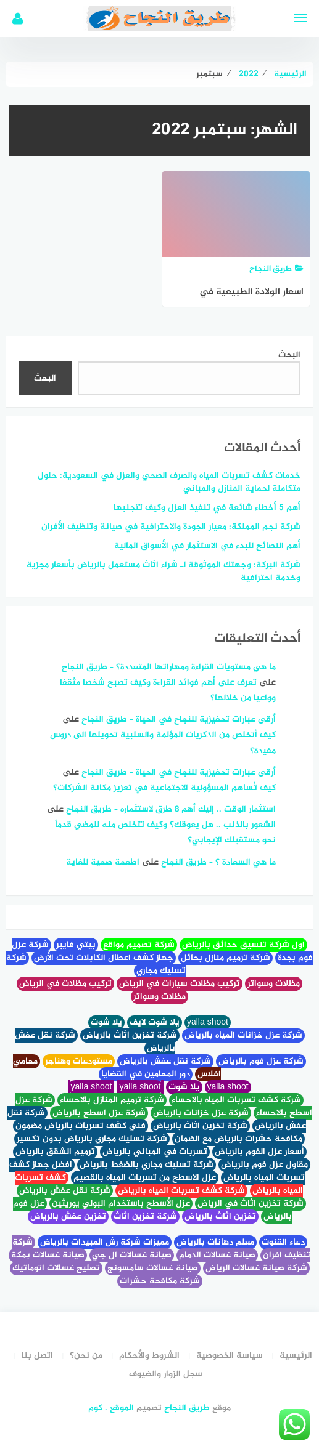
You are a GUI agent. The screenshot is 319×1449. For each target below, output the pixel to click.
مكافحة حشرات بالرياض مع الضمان (238, 1139)
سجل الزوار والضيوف (165, 1374)
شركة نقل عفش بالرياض (165, 1061)
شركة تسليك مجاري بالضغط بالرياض (146, 1165)
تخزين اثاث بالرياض (220, 1216)
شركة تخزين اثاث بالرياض (130, 1035)
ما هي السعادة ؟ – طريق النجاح (218, 862)
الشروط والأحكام (149, 1356)
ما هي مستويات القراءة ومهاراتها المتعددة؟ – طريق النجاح (169, 667)
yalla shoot (207, 1022)
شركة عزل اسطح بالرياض (99, 1113)
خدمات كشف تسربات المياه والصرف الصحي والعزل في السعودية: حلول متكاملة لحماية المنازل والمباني (169, 482)
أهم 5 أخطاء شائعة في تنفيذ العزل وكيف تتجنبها (207, 508)
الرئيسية (296, 1356)
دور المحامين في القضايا (146, 1074)
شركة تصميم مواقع (139, 945)
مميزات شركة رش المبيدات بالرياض (105, 1242)
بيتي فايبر (76, 945)
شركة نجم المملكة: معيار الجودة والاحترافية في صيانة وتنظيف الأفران (170, 527)
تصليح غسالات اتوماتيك (56, 1268)
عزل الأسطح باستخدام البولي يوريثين (121, 1204)
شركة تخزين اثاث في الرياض (250, 1204)
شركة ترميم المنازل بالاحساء (112, 1100)
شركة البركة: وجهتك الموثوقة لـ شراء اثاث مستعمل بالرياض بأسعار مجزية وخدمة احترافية (163, 571)
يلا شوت (106, 1022)
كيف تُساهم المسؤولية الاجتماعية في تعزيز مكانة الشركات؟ (164, 788)
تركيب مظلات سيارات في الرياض (179, 984)
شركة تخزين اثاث (145, 1216)
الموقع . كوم (111, 1408)
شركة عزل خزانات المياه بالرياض (243, 1035)
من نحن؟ (86, 1356)
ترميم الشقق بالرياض (55, 1152)
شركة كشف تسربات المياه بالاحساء (236, 1100)
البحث (289, 355)
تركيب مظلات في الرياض (65, 984)
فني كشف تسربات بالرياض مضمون (80, 1126)
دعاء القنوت (283, 1242)
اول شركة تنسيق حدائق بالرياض (243, 945)
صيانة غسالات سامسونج (153, 1268)
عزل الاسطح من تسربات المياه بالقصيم (144, 1178)
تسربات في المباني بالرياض (155, 1152)
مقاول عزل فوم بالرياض (264, 1165)
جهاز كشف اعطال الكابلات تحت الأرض (103, 958)
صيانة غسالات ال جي (131, 1255)
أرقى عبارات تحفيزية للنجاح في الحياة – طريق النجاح (178, 719)
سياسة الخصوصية (229, 1356)
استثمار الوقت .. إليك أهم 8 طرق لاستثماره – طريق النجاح (171, 809)
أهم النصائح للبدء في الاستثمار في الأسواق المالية (207, 546)
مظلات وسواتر (273, 984)
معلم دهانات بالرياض (215, 1242)
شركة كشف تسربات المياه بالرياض (181, 1191)
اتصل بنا (37, 1356)
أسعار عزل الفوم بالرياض (259, 1152)
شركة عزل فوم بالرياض (261, 1061)
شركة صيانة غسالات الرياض (256, 1268)
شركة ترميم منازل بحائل (225, 958)
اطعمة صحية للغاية (102, 862)
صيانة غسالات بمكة (48, 1255)
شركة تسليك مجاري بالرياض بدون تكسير (92, 1139)
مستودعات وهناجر (79, 1061)
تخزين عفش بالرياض (68, 1216)
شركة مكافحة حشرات (159, 1281)
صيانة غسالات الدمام (217, 1255)
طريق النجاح (187, 1408)
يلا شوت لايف (154, 1022)
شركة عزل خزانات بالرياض (201, 1113)
